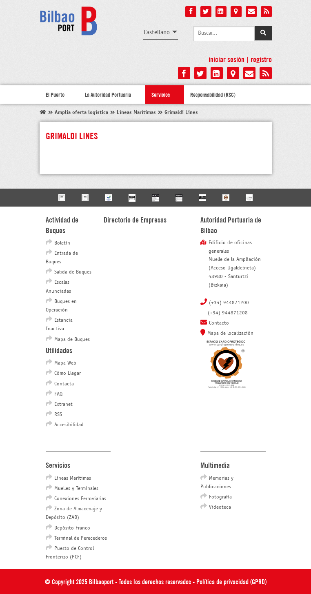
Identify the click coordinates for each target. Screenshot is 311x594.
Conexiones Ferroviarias (80, 498)
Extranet (63, 404)
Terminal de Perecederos (80, 538)
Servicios (160, 94)
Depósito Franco (72, 528)
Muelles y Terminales (76, 488)
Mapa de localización (230, 333)
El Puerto (55, 94)
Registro (261, 59)
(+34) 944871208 (228, 313)
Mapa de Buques (72, 339)
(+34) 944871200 (229, 302)
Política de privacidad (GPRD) (231, 581)
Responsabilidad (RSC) (212, 94)
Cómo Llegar (67, 373)
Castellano (157, 32)
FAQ (58, 394)
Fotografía (220, 497)
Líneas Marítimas (72, 478)
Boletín (62, 243)
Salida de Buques (72, 272)
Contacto (219, 323)
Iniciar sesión (226, 59)
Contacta (64, 384)
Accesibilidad (69, 425)
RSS (58, 414)
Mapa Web (65, 363)
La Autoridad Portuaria (108, 94)
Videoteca (220, 507)
